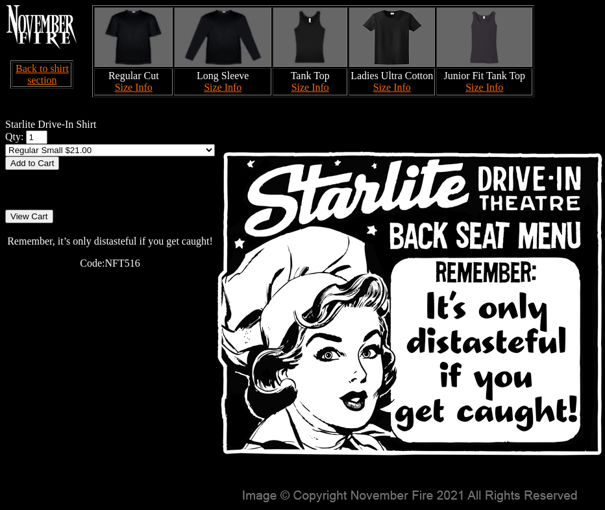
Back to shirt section (42, 74)
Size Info (134, 87)
